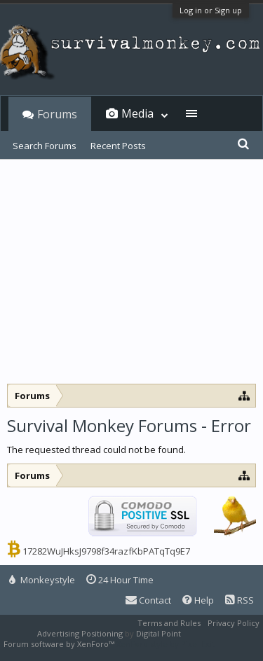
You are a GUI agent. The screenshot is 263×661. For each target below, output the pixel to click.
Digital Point (158, 633)
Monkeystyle (42, 579)
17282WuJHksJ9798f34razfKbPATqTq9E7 (106, 551)
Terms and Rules (169, 623)
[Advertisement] (131, 279)
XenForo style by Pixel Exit (165, 644)
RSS (239, 600)
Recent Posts (118, 145)
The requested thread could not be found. (96, 449)
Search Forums (44, 145)
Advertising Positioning (80, 633)
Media (137, 113)
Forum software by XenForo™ (60, 644)
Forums (57, 114)
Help (198, 600)
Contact (148, 600)
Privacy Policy (233, 623)
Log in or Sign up (211, 10)
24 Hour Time (120, 579)
